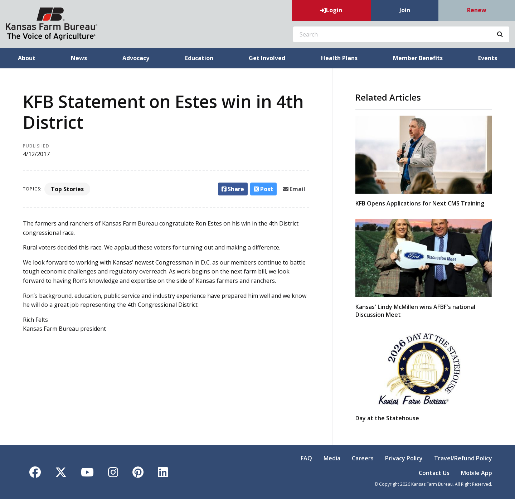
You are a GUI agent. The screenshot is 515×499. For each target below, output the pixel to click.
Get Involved (267, 58)
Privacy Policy (404, 458)
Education (199, 58)
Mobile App (476, 473)
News (79, 58)
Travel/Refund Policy (463, 458)
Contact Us (434, 473)
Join (404, 10)
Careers (363, 458)
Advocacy (135, 58)
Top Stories (67, 189)
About (26, 58)
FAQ (306, 458)
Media (332, 458)
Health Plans (339, 58)
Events (487, 58)
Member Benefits (418, 58)
